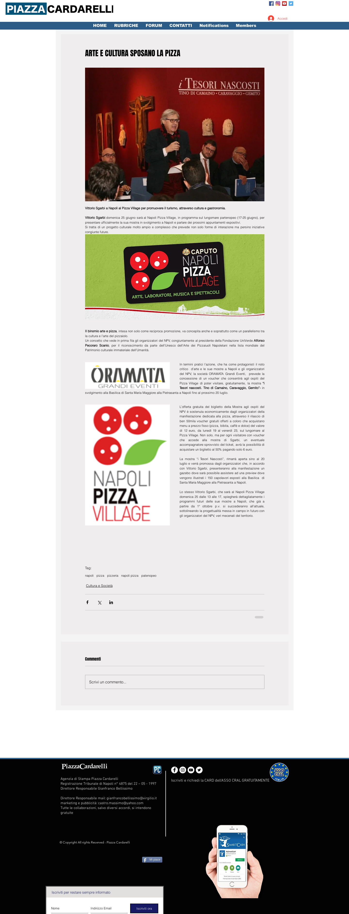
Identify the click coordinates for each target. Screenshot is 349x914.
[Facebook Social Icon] (271, 3)
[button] (126, 26)
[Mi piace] (152, 860)
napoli (89, 575)
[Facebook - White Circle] (174, 770)
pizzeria (112, 575)
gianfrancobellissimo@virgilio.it (132, 798)
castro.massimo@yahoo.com (120, 803)
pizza (100, 575)
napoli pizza (129, 575)
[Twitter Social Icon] (291, 3)
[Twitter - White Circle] (199, 770)
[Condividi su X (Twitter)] (99, 602)
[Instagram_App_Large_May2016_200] (278, 3)
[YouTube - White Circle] (191, 770)
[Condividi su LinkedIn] (111, 602)
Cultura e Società (99, 585)
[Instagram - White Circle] (182, 770)
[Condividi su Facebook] (87, 602)
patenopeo (148, 575)
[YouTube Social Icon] (284, 3)
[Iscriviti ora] (144, 908)
